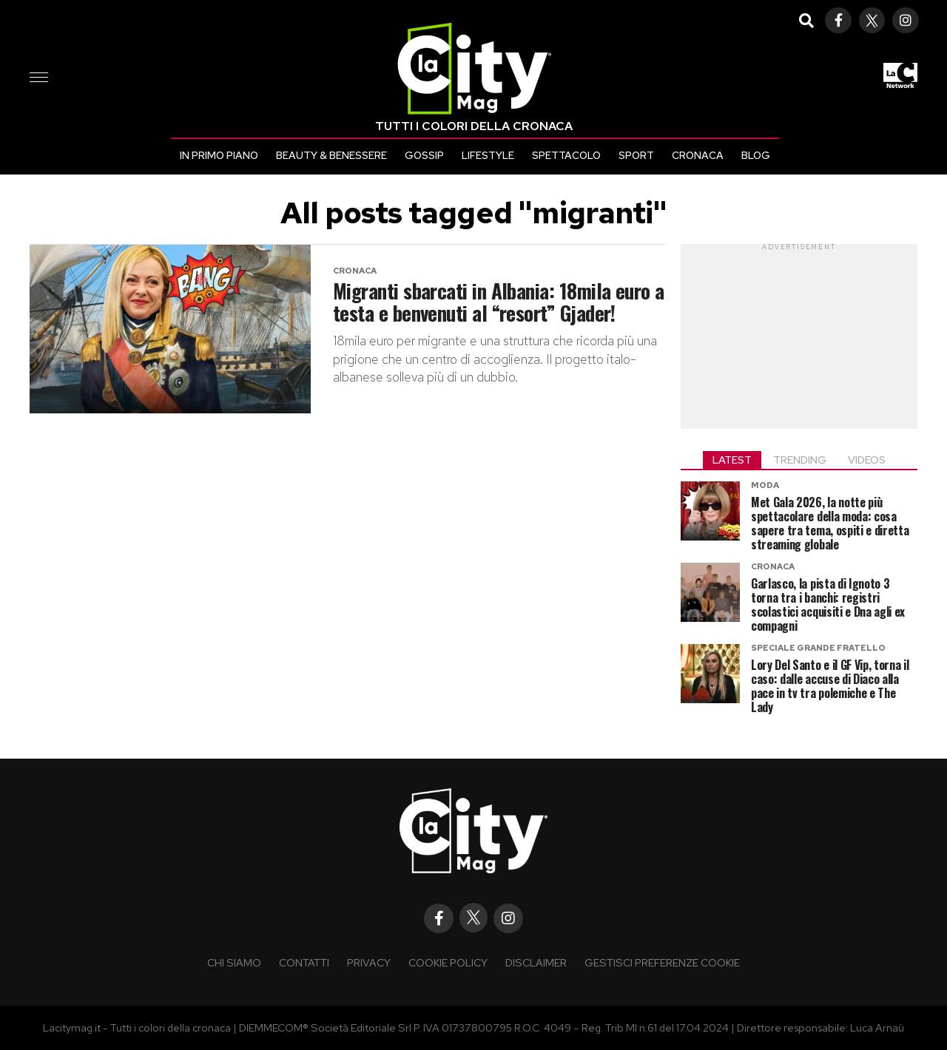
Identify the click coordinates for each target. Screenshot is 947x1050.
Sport (636, 155)
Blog (755, 155)
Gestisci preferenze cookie (662, 962)
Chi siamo (234, 962)
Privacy (369, 962)
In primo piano (219, 155)
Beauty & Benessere (331, 155)
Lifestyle (488, 155)
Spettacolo (566, 155)
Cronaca (698, 155)
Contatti (304, 962)
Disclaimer (536, 962)
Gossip (424, 155)
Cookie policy (448, 962)
